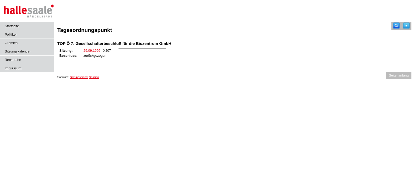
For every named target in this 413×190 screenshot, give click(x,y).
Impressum (13, 68)
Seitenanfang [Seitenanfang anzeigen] (399, 75)
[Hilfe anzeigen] (406, 26)
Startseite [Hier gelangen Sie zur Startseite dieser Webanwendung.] (12, 26)
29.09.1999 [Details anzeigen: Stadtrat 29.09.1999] (91, 51)
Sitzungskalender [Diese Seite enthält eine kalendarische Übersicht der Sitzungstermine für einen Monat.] (18, 51)
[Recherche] (396, 26)
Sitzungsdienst (79, 77)
